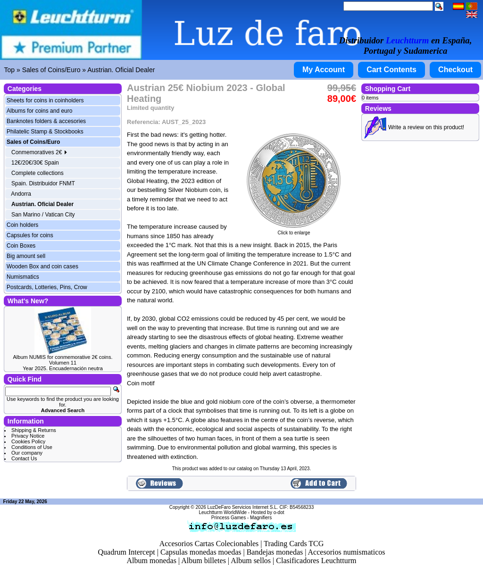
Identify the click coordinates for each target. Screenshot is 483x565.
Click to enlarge (294, 230)
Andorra (21, 194)
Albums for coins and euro (39, 111)
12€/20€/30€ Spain (35, 162)
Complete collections (37, 173)
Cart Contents (391, 70)
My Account (323, 70)
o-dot (279, 512)
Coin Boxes (21, 245)
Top (9, 70)
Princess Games (228, 517)
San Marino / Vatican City (43, 214)
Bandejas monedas (275, 552)
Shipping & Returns (33, 430)
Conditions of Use (31, 447)
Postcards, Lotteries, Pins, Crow (47, 287)
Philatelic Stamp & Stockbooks (45, 131)
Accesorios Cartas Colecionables (209, 544)
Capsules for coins (30, 235)
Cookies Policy (28, 441)
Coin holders (22, 225)
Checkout (455, 70)
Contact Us (24, 458)
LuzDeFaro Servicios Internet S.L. (243, 507)
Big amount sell (26, 256)
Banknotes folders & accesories (46, 121)
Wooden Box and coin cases (42, 266)
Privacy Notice (27, 436)
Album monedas (151, 561)
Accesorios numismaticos (346, 552)
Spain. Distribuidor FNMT (43, 183)
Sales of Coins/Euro (51, 70)
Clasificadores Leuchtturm (316, 561)
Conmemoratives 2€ (39, 152)
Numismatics (23, 277)
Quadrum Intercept (126, 552)
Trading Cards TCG (294, 544)
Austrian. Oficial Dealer (121, 70)
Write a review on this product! (426, 127)
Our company (26, 453)
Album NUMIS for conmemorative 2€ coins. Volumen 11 (63, 360)
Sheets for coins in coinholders (45, 100)
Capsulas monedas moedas (201, 552)
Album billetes (203, 561)
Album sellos (251, 561)
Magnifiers (261, 517)
